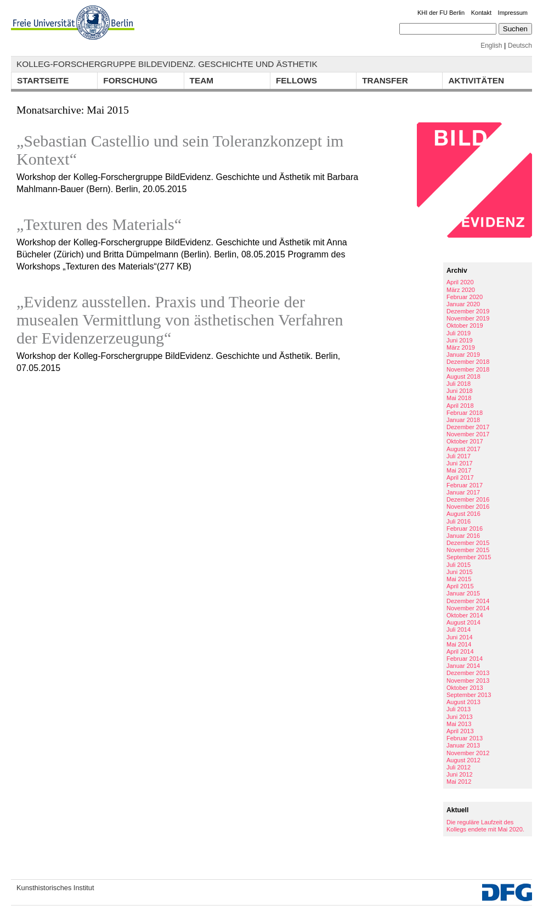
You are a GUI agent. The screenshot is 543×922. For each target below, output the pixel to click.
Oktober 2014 (464, 615)
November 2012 (467, 753)
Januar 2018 (463, 420)
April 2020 (460, 282)
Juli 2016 (458, 521)
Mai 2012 (458, 781)
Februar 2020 (464, 297)
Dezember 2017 (467, 427)
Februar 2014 (464, 658)
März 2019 (460, 347)
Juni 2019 (459, 340)
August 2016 (463, 513)
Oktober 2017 (464, 441)
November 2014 (467, 608)
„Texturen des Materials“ (99, 224)
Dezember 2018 (467, 361)
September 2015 (468, 557)
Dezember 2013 (467, 673)
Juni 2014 (459, 637)
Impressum (513, 12)
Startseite (43, 80)
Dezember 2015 (467, 542)
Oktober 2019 (464, 325)
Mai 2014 (458, 644)
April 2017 (460, 477)
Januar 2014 (463, 665)
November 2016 (467, 506)
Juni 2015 (459, 572)
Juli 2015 (458, 564)
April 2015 (460, 586)
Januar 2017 (463, 492)
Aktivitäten (476, 80)
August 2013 (463, 702)
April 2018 (460, 405)
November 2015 (467, 550)
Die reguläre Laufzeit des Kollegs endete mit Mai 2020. (485, 826)
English (491, 45)
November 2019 (467, 318)
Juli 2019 (458, 333)
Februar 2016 (464, 528)
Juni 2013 (459, 716)
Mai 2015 (458, 579)
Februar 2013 (464, 738)
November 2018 (467, 369)
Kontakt (481, 12)
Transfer (385, 80)
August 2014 (463, 622)
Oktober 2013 (464, 687)
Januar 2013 (463, 745)
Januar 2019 (463, 354)
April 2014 (460, 651)
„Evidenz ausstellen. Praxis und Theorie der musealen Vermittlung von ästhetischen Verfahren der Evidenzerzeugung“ (179, 320)
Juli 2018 (458, 383)
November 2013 (467, 680)
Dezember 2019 (467, 311)
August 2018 (463, 376)
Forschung (130, 80)
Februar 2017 (464, 485)
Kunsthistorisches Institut (55, 888)
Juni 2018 (459, 390)
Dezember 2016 (467, 499)
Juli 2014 (458, 629)
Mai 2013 (458, 724)
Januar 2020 (463, 304)
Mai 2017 (458, 470)
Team (202, 80)
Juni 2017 (459, 463)
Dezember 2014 (467, 601)
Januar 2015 (463, 593)
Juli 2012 (458, 767)
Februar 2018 (464, 412)
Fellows (296, 80)
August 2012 (463, 760)
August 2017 (463, 449)
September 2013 (468, 695)
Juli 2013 (458, 709)
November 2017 (467, 434)
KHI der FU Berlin (441, 12)
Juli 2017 (458, 456)
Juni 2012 (459, 774)
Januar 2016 (463, 535)
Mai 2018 (458, 398)
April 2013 (460, 731)
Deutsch (520, 45)
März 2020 (460, 289)
